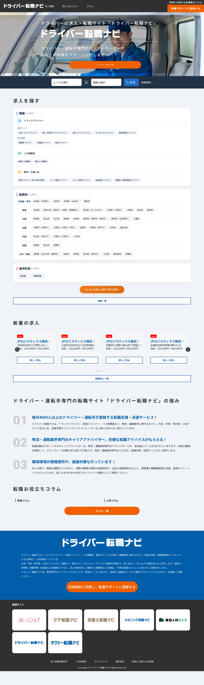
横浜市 (57, 213)
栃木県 (142, 213)
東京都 (36, 213)
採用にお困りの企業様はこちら (185, 2)
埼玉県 (87, 213)
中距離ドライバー (49, 143)
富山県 (46, 222)
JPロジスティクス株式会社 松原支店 (34, 349)
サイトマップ (101, 675)
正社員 (23, 281)
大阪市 (66, 231)
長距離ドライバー (27, 143)
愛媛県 (56, 249)
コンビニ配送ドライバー (93, 182)
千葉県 (111, 213)
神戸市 (102, 231)
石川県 (56, 222)
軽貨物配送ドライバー (148, 133)
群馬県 (152, 213)
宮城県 (67, 204)
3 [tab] (105, 382)
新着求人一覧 (102, 390)
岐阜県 (76, 222)
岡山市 (45, 240)
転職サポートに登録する (185, 8)
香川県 (46, 249)
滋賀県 (84, 231)
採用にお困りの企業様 (142, 675)
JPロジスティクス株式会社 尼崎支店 (167, 349)
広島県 (57, 240)
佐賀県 (67, 259)
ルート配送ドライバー (67, 182)
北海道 (36, 204)
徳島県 (36, 249)
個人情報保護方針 (59, 675)
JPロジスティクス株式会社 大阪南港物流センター (79, 349)
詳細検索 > (151, 82)
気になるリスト (70, 6)
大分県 (108, 259)
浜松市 (103, 222)
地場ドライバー (69, 143)
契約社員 (38, 281)
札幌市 (45, 204)
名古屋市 (124, 222)
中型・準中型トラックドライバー (62, 133)
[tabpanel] (35, 360)
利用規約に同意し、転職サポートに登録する (102, 600)
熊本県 (87, 259)
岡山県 (36, 240)
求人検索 (49, 6)
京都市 (45, 231)
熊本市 (95, 259)
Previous (16, 362)
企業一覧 (102, 308)
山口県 (78, 240)
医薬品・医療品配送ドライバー (148, 182)
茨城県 (132, 213)
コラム (89, 6)
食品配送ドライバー (119, 182)
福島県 (88, 204)
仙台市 (75, 204)
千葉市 (120, 213)
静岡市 (95, 222)
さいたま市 (97, 213)
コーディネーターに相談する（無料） (105, 64)
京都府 (36, 231)
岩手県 (57, 204)
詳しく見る (35, 370)
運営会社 (120, 675)
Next (187, 362)
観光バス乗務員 (46, 163)
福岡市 (55, 259)
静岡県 (86, 222)
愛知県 (115, 222)
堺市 (73, 231)
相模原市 (74, 213)
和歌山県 (126, 231)
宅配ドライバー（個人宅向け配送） (35, 182)
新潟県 (36, 222)
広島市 (66, 240)
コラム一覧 (102, 524)
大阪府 (57, 231)
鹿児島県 (119, 259)
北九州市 (46, 259)
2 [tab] (102, 382)
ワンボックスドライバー (121, 133)
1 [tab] (98, 382)
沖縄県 (129, 259)
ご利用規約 (81, 675)
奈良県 (115, 231)
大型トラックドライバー (30, 133)
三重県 (138, 222)
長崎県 (77, 259)
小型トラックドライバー (93, 133)
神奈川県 (47, 213)
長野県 (66, 222)
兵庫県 (94, 231)
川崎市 (65, 213)
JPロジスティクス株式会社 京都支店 (123, 349)
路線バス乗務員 (26, 163)
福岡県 (36, 259)
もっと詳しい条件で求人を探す (102, 295)
